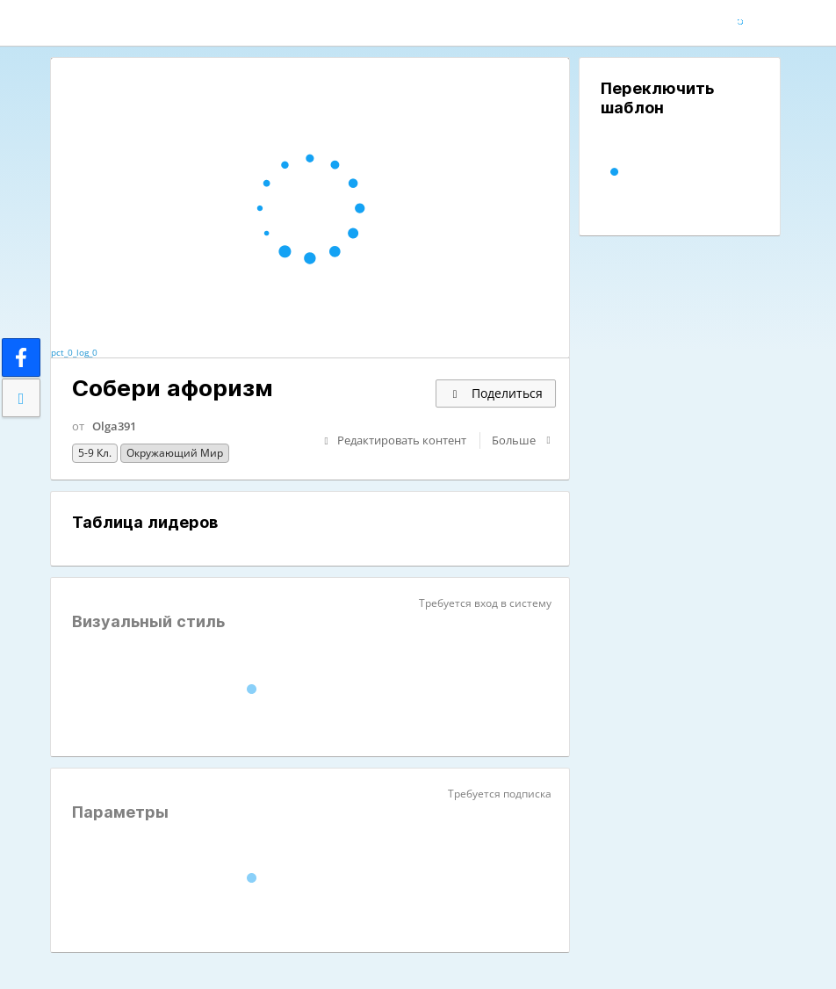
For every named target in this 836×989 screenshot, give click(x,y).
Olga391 (114, 426)
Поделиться (496, 393)
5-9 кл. (95, 452)
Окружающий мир (174, 452)
